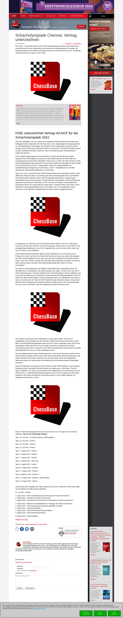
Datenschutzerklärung (39, 608)
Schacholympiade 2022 (31, 524)
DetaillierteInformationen (86, 613)
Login (103, 16)
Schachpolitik (43, 524)
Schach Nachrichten (35, 27)
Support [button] (62, 16)
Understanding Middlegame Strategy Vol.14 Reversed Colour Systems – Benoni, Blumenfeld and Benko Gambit (101, 536)
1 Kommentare (77, 43)
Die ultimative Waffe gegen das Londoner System (99, 586)
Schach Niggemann (70, 533)
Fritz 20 (19, 106)
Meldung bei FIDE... (22, 519)
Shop (14, 16)
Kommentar (19, 573)
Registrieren (33, 570)
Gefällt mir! (68, 43)
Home (23, 16)
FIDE (22, 524)
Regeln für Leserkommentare (23, 562)
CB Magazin (50, 16)
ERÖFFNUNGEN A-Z (36, 16)
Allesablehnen (100, 613)
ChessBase (27, 542)
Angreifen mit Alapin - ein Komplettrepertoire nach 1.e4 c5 (101, 562)
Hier (78, 607)
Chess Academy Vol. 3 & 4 (101, 78)
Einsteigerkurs (76, 16)
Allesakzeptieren (114, 613)
